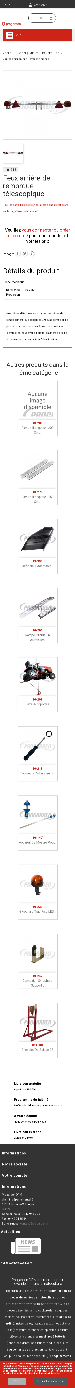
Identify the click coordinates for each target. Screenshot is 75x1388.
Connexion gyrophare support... (37, 980)
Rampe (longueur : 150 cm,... (37, 497)
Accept (17, 1381)
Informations (14, 1186)
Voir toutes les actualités (16, 1262)
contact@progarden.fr (34, 1223)
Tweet (24, 253)
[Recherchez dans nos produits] (39, 18)
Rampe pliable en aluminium (37, 635)
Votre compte (14, 1175)
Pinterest (32, 253)
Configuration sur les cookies (50, 1381)
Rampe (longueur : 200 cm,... (37, 427)
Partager (17, 253)
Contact (10, 4)
